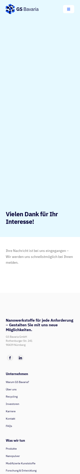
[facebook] (10, 358)
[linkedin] (20, 358)
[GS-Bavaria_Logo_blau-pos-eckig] (22, 5)
